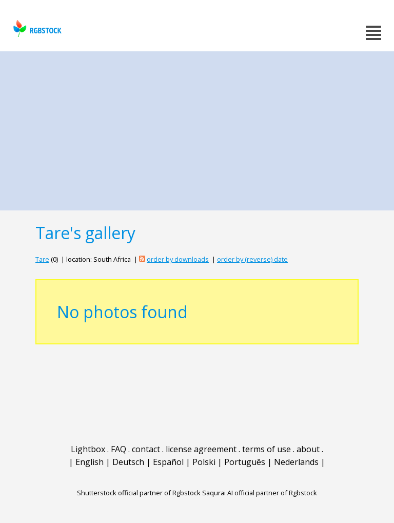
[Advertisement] (197, 128)
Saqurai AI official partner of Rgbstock (259, 492)
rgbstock (36, 28)
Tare (42, 259)
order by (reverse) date (252, 259)
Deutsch (128, 462)
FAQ (118, 449)
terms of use (266, 449)
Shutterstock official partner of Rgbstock (139, 492)
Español (168, 462)
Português (244, 462)
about (308, 449)
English (89, 462)
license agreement (201, 449)
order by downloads (178, 259)
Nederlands (296, 462)
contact (146, 449)
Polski (203, 462)
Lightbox (88, 449)
